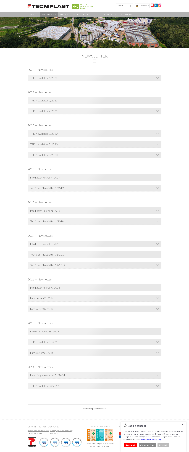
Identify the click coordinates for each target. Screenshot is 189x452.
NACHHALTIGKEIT (103, 15)
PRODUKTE (65, 15)
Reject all (163, 445)
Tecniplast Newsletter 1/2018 (47, 221)
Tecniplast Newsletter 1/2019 (47, 188)
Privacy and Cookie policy (151, 439)
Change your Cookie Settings (61, 430)
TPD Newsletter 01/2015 (44, 342)
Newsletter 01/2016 (42, 298)
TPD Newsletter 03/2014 (44, 385)
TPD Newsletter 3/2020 (44, 154)
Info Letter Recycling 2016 (45, 287)
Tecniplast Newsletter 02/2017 (47, 265)
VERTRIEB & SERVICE (83, 15)
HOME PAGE (34, 15)
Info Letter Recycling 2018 (45, 210)
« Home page (88, 408)
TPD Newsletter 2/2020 (44, 144)
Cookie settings (147, 445)
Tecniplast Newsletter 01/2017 (47, 254)
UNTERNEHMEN (49, 15)
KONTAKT (129, 15)
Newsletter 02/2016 (42, 308)
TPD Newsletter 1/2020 (44, 133)
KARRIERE (119, 15)
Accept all (130, 445)
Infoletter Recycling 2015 (44, 331)
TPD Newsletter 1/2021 (44, 100)
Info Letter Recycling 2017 (45, 243)
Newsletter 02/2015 (42, 352)
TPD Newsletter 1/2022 (44, 78)
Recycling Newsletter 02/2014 (47, 375)
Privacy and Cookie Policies (38, 430)
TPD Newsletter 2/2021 (44, 111)
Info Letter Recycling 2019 (45, 177)
